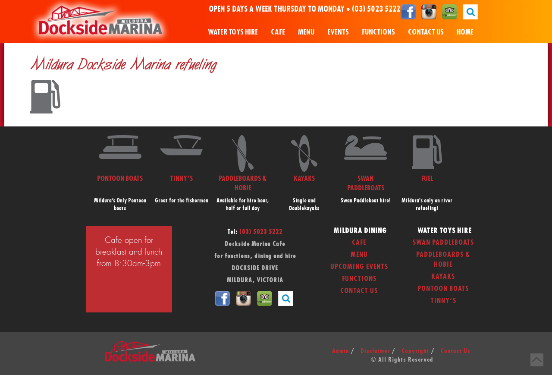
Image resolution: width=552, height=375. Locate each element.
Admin (340, 351)
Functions (378, 32)
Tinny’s (443, 300)
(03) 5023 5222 (376, 9)
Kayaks (443, 276)
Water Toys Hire (233, 32)
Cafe (278, 32)
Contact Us (426, 32)
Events (338, 32)
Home (465, 32)
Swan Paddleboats (443, 242)
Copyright (415, 351)
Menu (306, 32)
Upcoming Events (359, 266)
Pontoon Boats (443, 288)
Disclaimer (375, 351)
